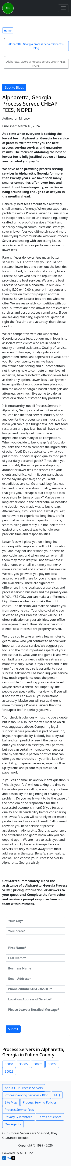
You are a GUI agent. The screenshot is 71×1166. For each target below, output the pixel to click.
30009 (38, 1064)
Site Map (11, 1102)
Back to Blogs (14, 87)
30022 (52, 1064)
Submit (13, 1029)
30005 (23, 1064)
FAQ (57, 1095)
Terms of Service (50, 1117)
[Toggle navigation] (63, 8)
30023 (9, 1071)
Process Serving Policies (40, 1102)
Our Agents (13, 1124)
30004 (9, 1064)
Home (8, 30)
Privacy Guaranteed (19, 1117)
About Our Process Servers (24, 1088)
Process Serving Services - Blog (26, 1095)
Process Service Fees (19, 1110)
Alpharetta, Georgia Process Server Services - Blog (36, 46)
